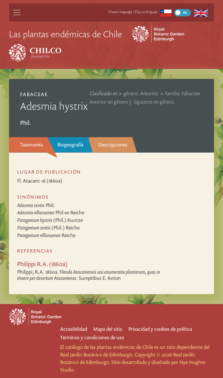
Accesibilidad (73, 329)
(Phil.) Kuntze (50, 220)
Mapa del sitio (107, 329)
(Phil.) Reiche (48, 227)
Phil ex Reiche (50, 212)
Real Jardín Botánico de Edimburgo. (96, 354)
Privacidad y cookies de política (160, 329)
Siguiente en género (154, 101)
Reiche (46, 235)
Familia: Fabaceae (182, 93)
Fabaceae (34, 94)
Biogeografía (70, 144)
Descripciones (112, 144)
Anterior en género (109, 101)
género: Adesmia (141, 93)
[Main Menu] (17, 13)
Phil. (36, 205)
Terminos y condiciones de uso (92, 337)
